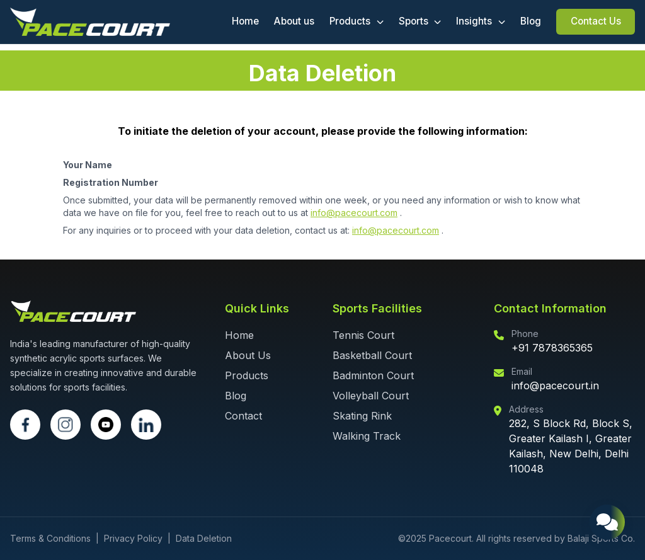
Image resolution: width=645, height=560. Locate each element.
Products (356, 21)
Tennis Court (363, 335)
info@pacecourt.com (354, 212)
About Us (248, 355)
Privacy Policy (133, 538)
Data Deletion (204, 538)
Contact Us (596, 21)
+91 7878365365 (552, 347)
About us (294, 21)
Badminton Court (373, 375)
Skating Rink (362, 415)
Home (245, 21)
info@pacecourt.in (555, 385)
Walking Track (367, 436)
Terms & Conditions (50, 538)
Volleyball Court (371, 395)
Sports (420, 21)
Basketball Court (372, 355)
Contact (243, 415)
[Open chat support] (607, 522)
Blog (530, 21)
